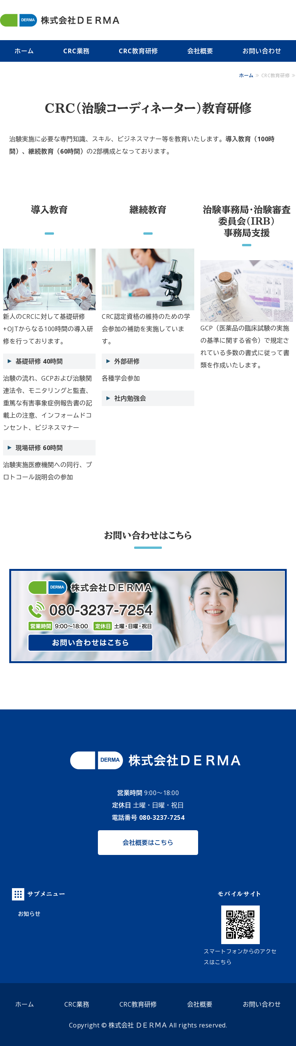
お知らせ (29, 913)
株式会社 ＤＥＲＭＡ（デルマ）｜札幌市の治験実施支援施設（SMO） (85, 20)
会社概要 (200, 51)
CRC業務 (76, 51)
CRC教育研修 (138, 51)
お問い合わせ (262, 1004)
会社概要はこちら (148, 842)
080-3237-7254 (162, 817)
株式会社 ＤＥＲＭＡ (138, 1025)
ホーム (24, 51)
